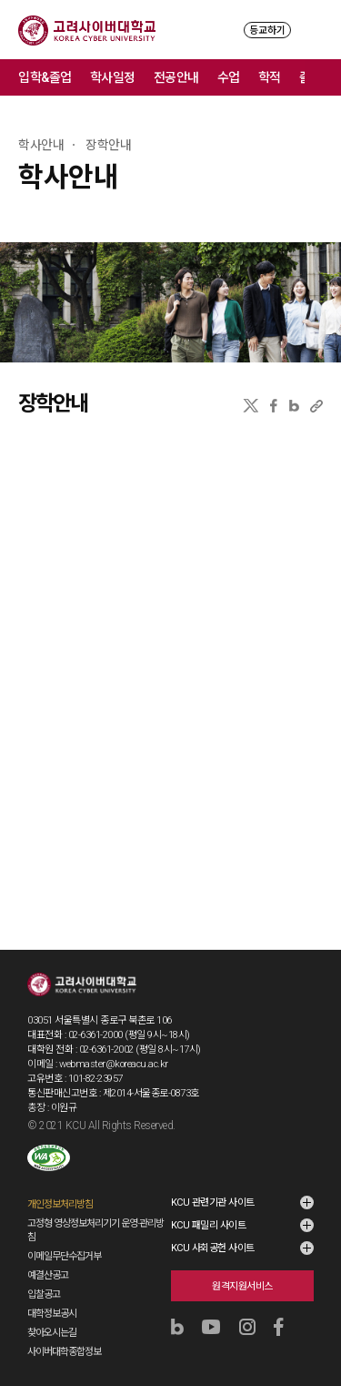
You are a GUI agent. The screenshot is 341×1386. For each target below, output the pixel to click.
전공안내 (176, 77)
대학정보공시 (51, 1314)
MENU (314, 29)
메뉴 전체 (323, 77)
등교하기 (267, 30)
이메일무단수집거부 (64, 1256)
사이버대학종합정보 (64, 1352)
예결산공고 (47, 1275)
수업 (228, 77)
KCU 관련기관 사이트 (213, 1202)
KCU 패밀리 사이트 (208, 1225)
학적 (269, 77)
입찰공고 (43, 1294)
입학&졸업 (45, 77)
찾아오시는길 (51, 1333)
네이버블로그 (294, 406)
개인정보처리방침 (60, 1204)
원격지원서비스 (242, 1286)
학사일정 (112, 77)
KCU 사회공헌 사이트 (213, 1248)
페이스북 (273, 406)
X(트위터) (250, 406)
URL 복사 (316, 406)
